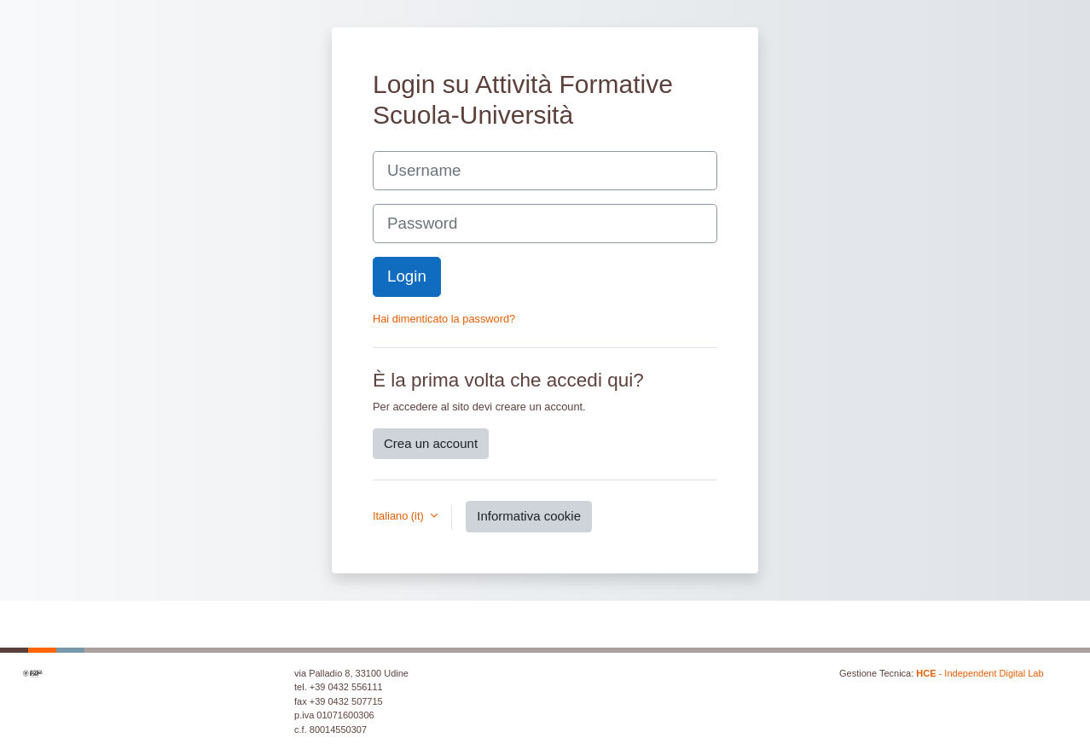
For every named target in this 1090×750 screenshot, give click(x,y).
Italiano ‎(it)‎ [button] (399, 515)
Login (406, 276)
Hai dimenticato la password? (444, 318)
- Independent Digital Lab (979, 673)
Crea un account (431, 443)
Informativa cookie (529, 516)
